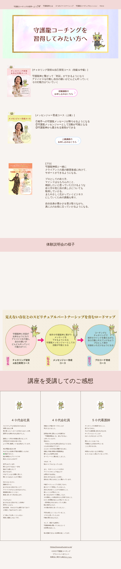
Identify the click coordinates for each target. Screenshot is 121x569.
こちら (69, 557)
